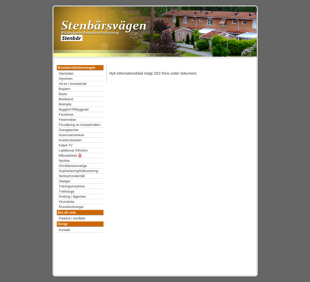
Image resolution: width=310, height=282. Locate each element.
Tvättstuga (66, 191)
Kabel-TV (66, 145)
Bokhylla (65, 104)
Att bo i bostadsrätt (73, 84)
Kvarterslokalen (70, 140)
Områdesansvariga (73, 166)
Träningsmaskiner (72, 186)
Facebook (66, 114)
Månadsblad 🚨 (70, 155)
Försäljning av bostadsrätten (80, 125)
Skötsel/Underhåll (72, 176)
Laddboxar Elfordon (73, 150)
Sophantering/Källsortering (78, 171)
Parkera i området (72, 218)
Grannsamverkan (71, 135)
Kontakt (64, 230)
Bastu (63, 94)
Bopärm (65, 89)
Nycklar (64, 161)
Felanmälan (67, 120)
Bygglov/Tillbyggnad (74, 109)
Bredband (66, 99)
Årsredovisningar (71, 207)
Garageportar (69, 130)
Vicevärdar (67, 202)
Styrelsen (66, 78)
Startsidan (66, 73)
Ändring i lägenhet (72, 196)
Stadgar (65, 181)
